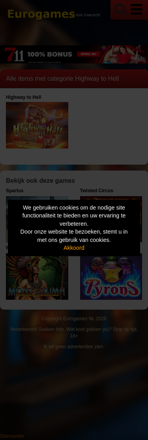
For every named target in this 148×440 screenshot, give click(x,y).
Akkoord (74, 248)
